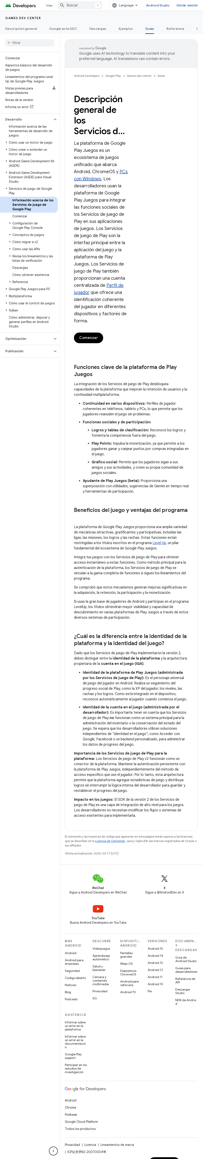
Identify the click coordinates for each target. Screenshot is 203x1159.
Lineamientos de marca (117, 1145)
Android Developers (87, 76)
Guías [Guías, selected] (149, 29)
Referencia (175, 29)
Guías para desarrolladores (186, 970)
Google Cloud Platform (81, 1122)
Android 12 (155, 970)
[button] (26, 119)
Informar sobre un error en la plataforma (75, 1025)
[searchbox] (29, 42)
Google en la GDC (63, 29)
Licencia (90, 1145)
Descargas (97, 29)
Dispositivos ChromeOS (128, 972)
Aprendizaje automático (101, 957)
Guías (161, 76)
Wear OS (126, 964)
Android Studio (176, 5)
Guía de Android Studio (186, 959)
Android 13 (155, 963)
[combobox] (98, 5)
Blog (68, 992)
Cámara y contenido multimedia (101, 980)
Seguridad (72, 971)
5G (95, 998)
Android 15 (155, 949)
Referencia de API (185, 980)
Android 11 (155, 977)
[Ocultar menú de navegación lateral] (53, 1151)
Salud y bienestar (99, 968)
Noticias (70, 985)
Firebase (71, 1115)
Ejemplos (126, 29)
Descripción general (21, 29)
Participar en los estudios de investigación (76, 1068)
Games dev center (23, 18)
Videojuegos (101, 949)
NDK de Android (185, 1002)
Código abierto (75, 978)
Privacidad (100, 991)
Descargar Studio (182, 991)
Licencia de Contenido (110, 841)
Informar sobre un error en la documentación (75, 1041)
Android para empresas (74, 962)
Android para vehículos (129, 983)
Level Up (159, 543)
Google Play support (73, 1056)
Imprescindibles (59, 5)
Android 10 (155, 984)
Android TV (128, 992)
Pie (150, 991)
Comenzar (88, 338)
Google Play (113, 76)
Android (70, 953)
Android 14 (155, 956)
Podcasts (71, 999)
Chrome (70, 1107)
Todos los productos (80, 1129)
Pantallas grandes (126, 955)
